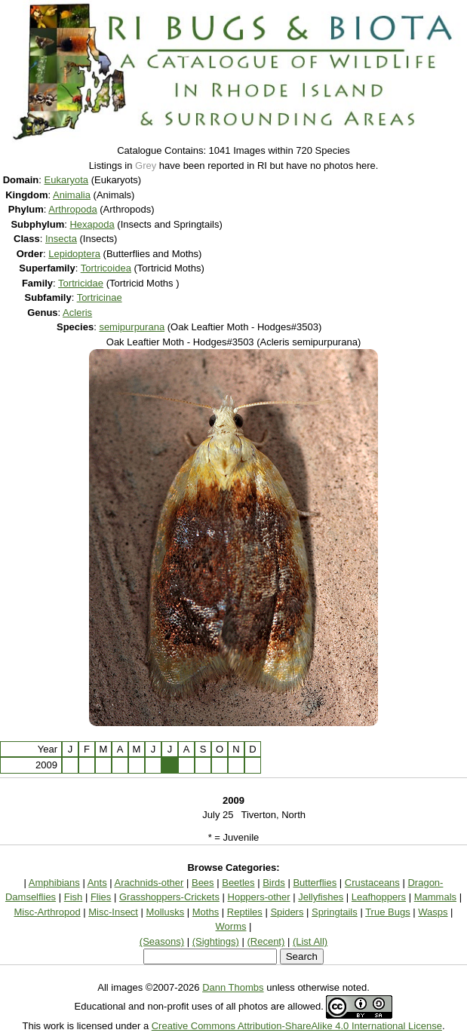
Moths (205, 912)
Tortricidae (80, 283)
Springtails (335, 912)
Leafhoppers (379, 897)
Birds (274, 882)
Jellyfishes (320, 897)
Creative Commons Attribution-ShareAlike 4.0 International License (297, 1025)
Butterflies (314, 882)
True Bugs (387, 912)
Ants (97, 882)
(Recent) (265, 941)
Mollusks (165, 912)
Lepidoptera (74, 253)
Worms (231, 926)
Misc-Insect (113, 912)
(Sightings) (215, 941)
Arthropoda (72, 209)
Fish (73, 897)
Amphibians (54, 882)
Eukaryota (67, 179)
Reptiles (245, 912)
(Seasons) (162, 941)
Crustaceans (372, 882)
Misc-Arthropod (47, 912)
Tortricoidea (106, 268)
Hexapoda (91, 224)
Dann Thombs (232, 987)
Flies (101, 897)
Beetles (238, 882)
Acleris (77, 312)
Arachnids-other (149, 882)
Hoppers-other (259, 897)
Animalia (72, 195)
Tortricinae (99, 297)
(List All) (310, 941)
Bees (203, 882)
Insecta (61, 238)
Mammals (435, 897)
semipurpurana (131, 327)
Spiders (286, 912)
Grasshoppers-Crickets (169, 897)
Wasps (432, 912)
